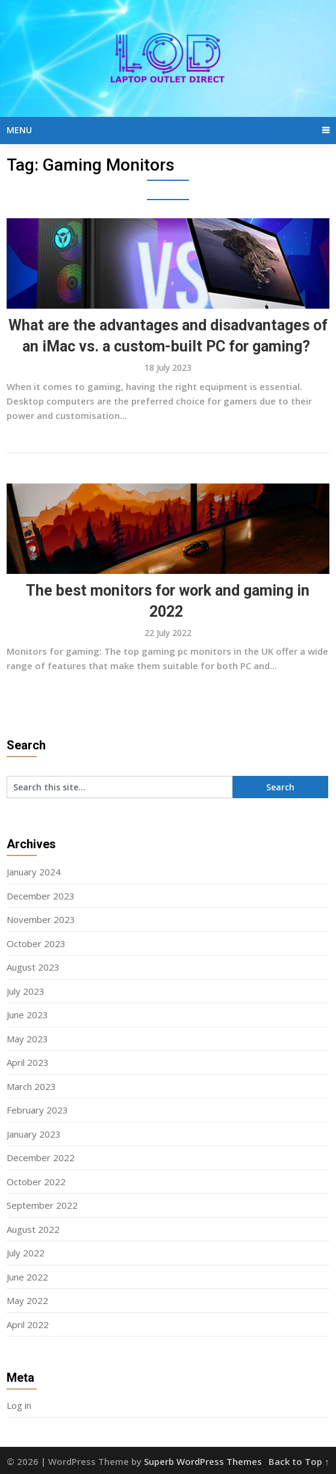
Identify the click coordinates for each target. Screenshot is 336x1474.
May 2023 (27, 1039)
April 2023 (28, 1062)
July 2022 (26, 1253)
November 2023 (41, 919)
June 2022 (27, 1277)
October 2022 (36, 1182)
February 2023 (37, 1110)
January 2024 (34, 872)
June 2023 (27, 1015)
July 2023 (26, 991)
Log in (19, 1405)
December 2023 (41, 896)
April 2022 (28, 1324)
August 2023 (33, 967)
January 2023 (34, 1134)
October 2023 (36, 943)
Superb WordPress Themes (203, 1461)
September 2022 (42, 1205)
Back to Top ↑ (299, 1461)
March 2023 (31, 1086)
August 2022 (33, 1229)
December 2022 (41, 1157)
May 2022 (27, 1300)
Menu (19, 130)
